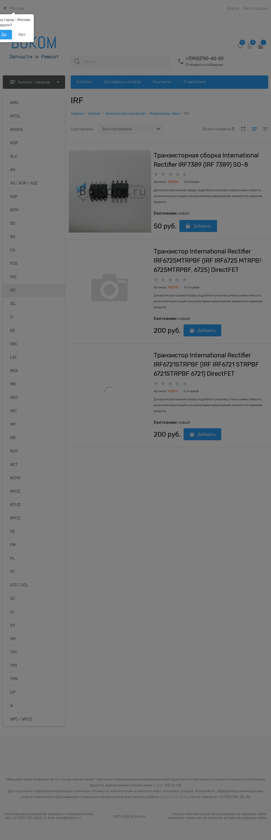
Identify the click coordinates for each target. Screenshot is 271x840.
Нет (21, 34)
